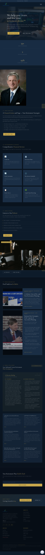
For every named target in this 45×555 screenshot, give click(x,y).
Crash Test (4, 530)
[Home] (6, 4)
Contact (24, 538)
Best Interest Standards (6, 535)
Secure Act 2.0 (25, 531)
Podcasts (24, 519)
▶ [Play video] (12, 298)
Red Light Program (5, 537)
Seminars (24, 535)
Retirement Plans (5, 531)
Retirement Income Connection (27, 530)
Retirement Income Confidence (27, 537)
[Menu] (41, 4)
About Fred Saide (26, 512)
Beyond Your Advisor (26, 513)
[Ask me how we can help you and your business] (42, 552)
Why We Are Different (26, 515)
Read (5, 426)
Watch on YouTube (28, 306)
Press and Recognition (26, 517)
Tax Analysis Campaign (26, 520)
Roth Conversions (5, 533)
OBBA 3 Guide (25, 533)
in (6, 524)
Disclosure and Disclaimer (21, 544)
